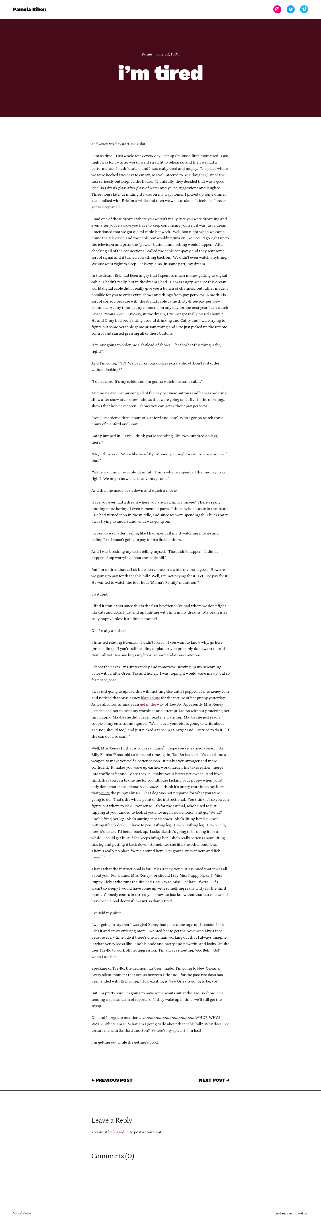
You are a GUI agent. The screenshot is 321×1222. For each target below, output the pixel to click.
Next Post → (214, 1080)
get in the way (152, 704)
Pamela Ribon (29, 9)
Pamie (146, 54)
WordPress (22, 1213)
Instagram (283, 1213)
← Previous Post (112, 1080)
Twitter (302, 1213)
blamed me (150, 698)
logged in (121, 1132)
